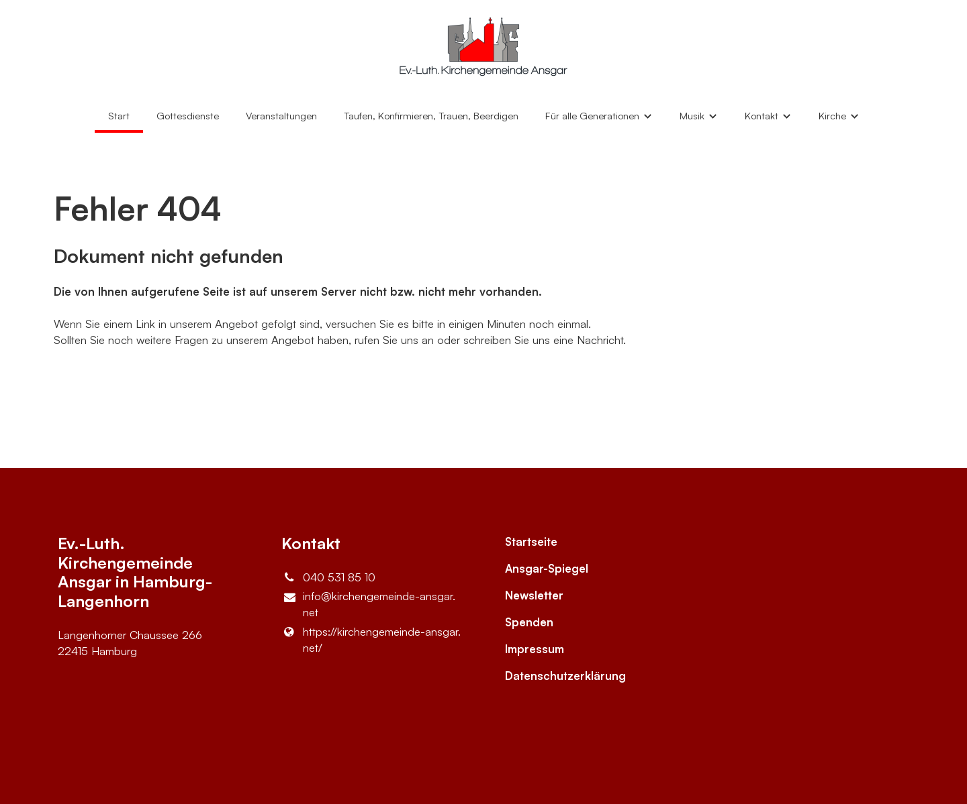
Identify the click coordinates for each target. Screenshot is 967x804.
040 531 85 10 (328, 577)
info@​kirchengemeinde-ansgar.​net (368, 604)
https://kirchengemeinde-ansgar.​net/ (371, 640)
